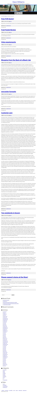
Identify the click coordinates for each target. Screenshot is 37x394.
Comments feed (5, 386)
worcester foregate (8, 91)
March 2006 (4, 351)
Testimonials (20, 390)
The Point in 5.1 (5, 301)
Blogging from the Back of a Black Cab (16, 60)
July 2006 (4, 346)
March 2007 (4, 337)
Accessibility (10, 390)
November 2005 (5, 354)
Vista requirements (8, 42)
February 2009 (5, 316)
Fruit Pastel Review (8, 30)
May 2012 (4, 312)
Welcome (3, 390)
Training (17, 390)
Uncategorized (8, 25)
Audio (14, 390)
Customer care (6, 113)
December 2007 (5, 327)
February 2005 (5, 364)
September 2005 (5, 356)
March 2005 (4, 363)
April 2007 (4, 336)
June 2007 (4, 334)
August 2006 (5, 345)
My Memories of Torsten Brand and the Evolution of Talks (11, 303)
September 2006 (5, 344)
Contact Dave (24, 390)
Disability (4, 373)
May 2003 (4, 365)
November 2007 (5, 328)
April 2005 (4, 362)
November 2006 (5, 342)
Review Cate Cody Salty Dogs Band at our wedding (10, 302)
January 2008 (5, 326)
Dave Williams (18, 2)
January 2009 (5, 317)
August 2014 (5, 311)
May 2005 (4, 361)
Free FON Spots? (7, 19)
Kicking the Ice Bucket (6, 300)
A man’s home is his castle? (6, 304)
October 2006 (5, 343)
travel (4, 377)
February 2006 (5, 352)
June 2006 (4, 347)
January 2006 (5, 353)
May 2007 (4, 335)
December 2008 (5, 318)
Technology (4, 376)
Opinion (4, 374)
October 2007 (5, 329)
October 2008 (5, 320)
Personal (4, 375)
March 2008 (4, 325)
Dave (11, 21)
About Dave (6, 390)
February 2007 (5, 338)
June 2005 (4, 360)
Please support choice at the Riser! (14, 277)
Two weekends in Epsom (10, 213)
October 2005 (5, 355)
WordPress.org (5, 387)
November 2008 (5, 319)
